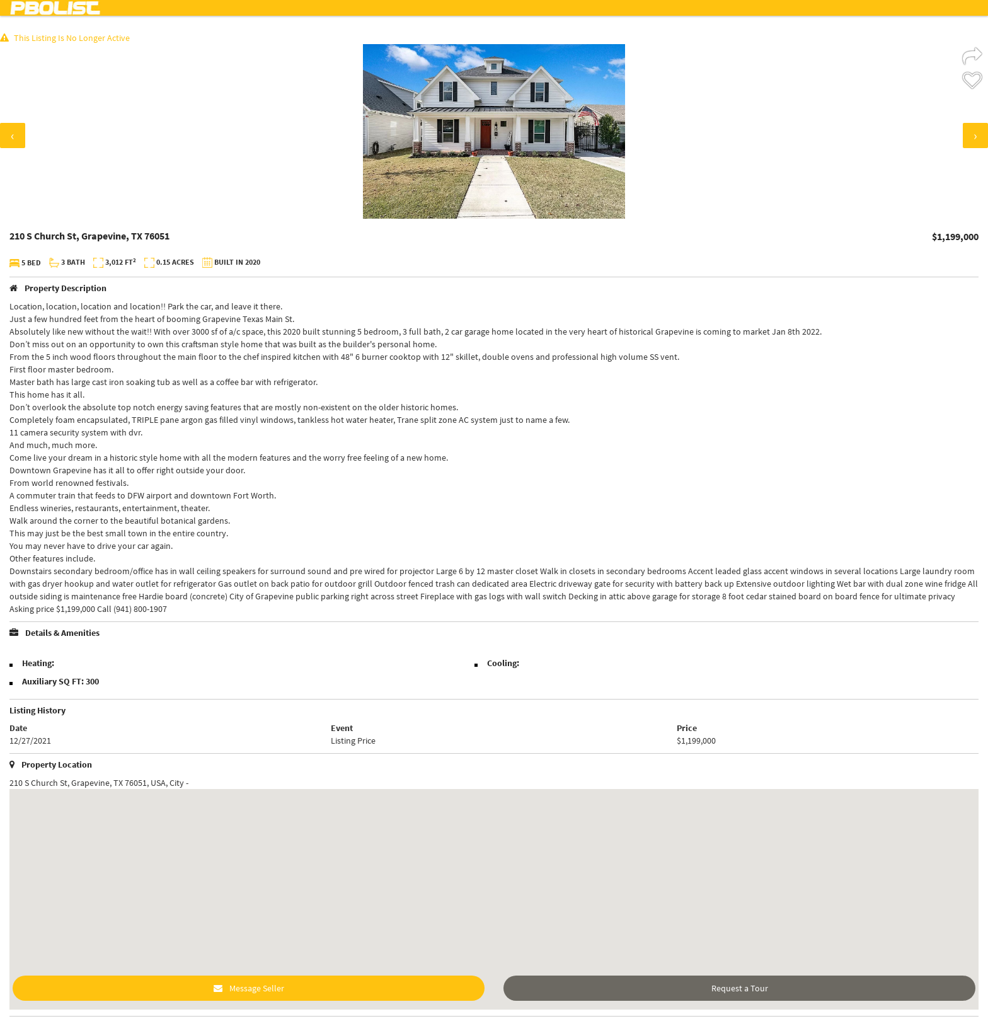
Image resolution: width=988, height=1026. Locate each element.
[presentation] (12, 135)
